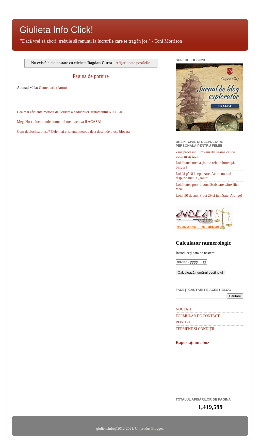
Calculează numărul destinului (200, 273)
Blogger (157, 429)
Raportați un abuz (192, 343)
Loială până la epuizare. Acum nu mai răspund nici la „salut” (203, 176)
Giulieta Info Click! (56, 30)
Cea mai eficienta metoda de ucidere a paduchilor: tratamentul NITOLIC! (71, 112)
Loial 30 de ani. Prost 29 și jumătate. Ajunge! (209, 195)
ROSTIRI (183, 323)
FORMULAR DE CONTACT (198, 316)
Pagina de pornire (91, 76)
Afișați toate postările (133, 63)
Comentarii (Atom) (53, 88)
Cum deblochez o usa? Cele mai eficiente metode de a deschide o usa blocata (73, 131)
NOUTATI (183, 310)
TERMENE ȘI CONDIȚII (195, 329)
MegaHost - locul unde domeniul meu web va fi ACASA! (59, 122)
